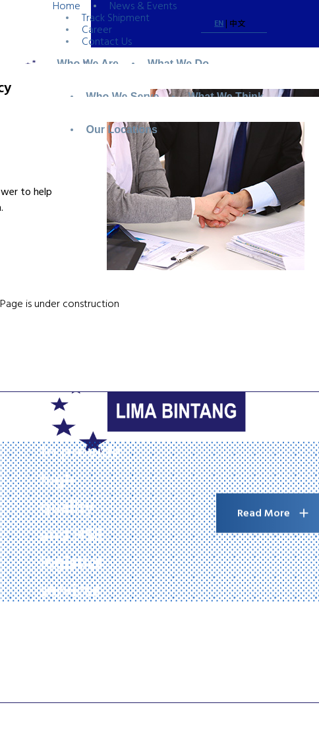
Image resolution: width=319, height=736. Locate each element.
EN (218, 23)
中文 (237, 24)
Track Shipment (116, 17)
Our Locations (122, 129)
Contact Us (107, 41)
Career (97, 29)
